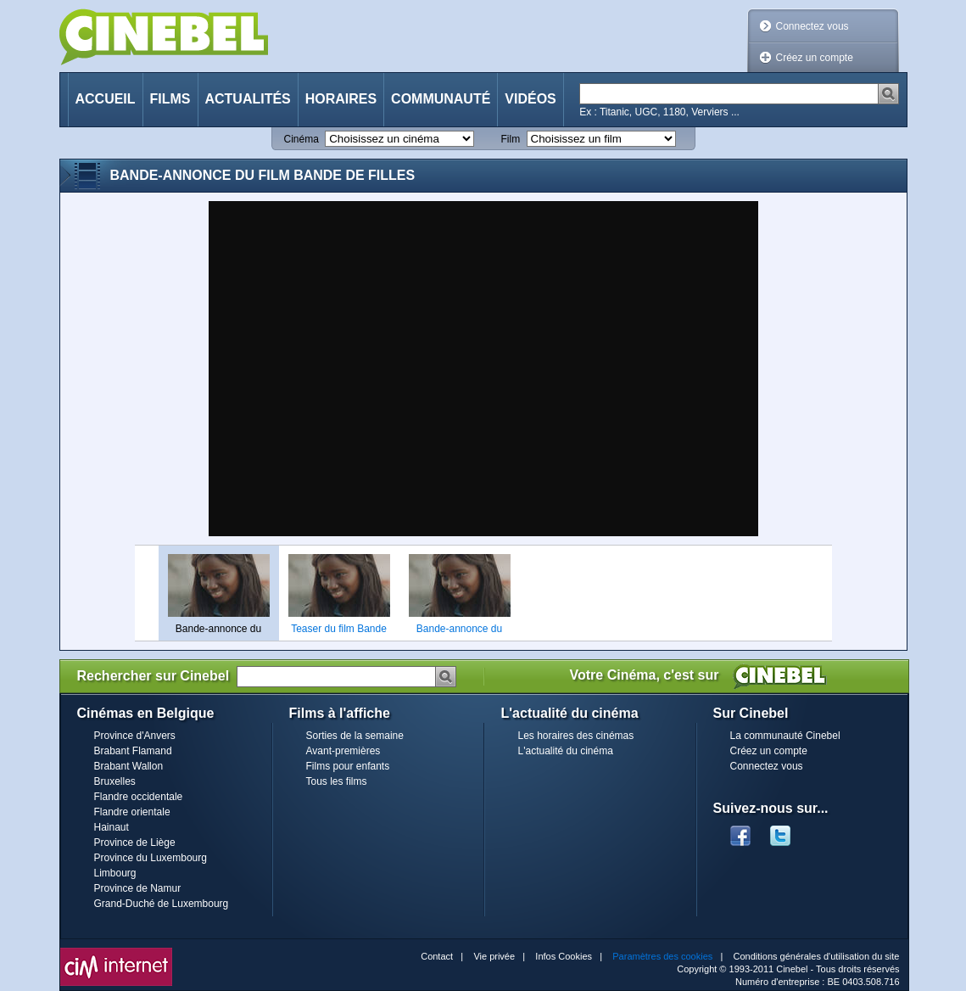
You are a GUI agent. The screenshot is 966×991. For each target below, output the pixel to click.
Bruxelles (115, 781)
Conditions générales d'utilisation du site (817, 956)
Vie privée (494, 956)
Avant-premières (343, 751)
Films (170, 99)
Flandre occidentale (138, 797)
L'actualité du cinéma (565, 751)
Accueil (105, 99)
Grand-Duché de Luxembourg (161, 904)
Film (511, 139)
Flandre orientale (132, 812)
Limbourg (115, 873)
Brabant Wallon (129, 766)
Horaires (341, 99)
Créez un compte (814, 58)
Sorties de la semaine (355, 736)
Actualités (248, 99)
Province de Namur (137, 888)
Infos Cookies (563, 956)
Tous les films (336, 781)
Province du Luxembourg (150, 858)
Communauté (440, 99)
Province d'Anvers (135, 736)
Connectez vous (812, 26)
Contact (437, 956)
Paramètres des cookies (662, 956)
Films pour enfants (348, 766)
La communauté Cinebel (785, 736)
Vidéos (530, 99)
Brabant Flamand (133, 751)
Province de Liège (135, 842)
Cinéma (301, 139)
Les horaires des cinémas (576, 736)
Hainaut (111, 827)
